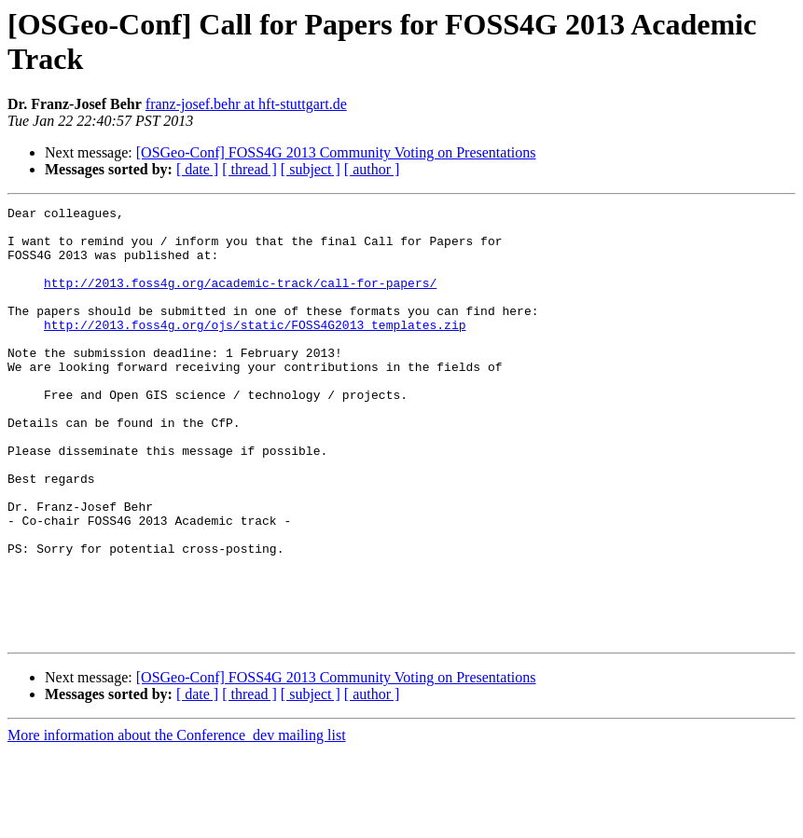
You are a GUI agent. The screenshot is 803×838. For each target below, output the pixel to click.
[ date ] (197, 169)
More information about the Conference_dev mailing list (176, 822)
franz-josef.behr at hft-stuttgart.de (246, 104)
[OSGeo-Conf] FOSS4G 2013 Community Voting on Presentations (336, 152)
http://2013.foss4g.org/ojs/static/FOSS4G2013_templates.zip (254, 349)
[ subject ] (310, 169)
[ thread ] (249, 169)
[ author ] (372, 169)
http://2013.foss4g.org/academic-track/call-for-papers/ (240, 299)
